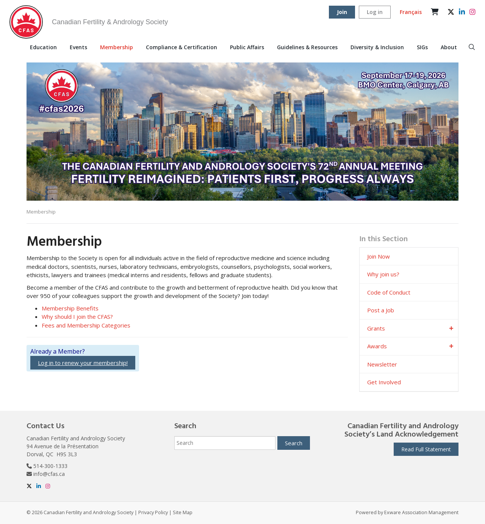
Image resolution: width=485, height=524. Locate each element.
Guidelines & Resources (307, 47)
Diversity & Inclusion (377, 47)
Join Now (378, 256)
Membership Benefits (70, 308)
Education (43, 47)
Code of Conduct (388, 292)
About (449, 47)
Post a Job (380, 310)
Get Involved (384, 382)
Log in (375, 12)
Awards (377, 346)
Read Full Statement (426, 449)
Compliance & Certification (181, 47)
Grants (376, 328)
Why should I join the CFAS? (77, 316)
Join (342, 12)
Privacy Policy (153, 512)
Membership (116, 47)
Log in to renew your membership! (83, 362)
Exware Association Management (421, 512)
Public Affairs (247, 47)
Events (78, 47)
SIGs (422, 47)
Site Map (182, 512)
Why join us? (383, 274)
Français (411, 12)
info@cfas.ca (49, 473)
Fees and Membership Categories (86, 325)
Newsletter (382, 364)
